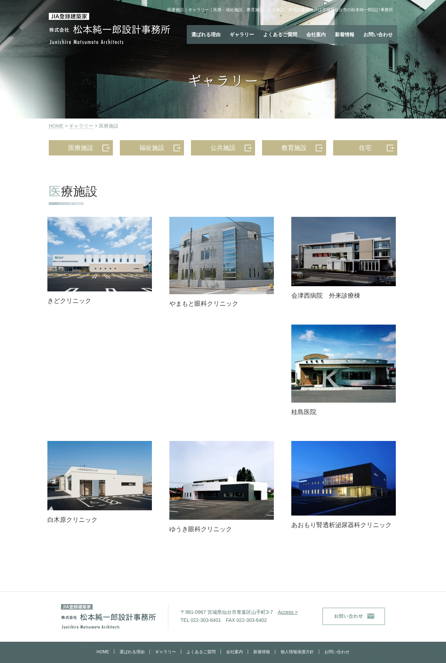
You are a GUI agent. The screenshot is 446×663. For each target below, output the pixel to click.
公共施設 (223, 147)
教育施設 (294, 147)
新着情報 (344, 34)
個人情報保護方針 (297, 651)
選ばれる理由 (206, 34)
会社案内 (316, 34)
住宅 (365, 147)
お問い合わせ (378, 34)
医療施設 (80, 147)
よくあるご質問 (280, 34)
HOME (56, 126)
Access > (288, 612)
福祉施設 (151, 147)
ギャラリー (242, 34)
